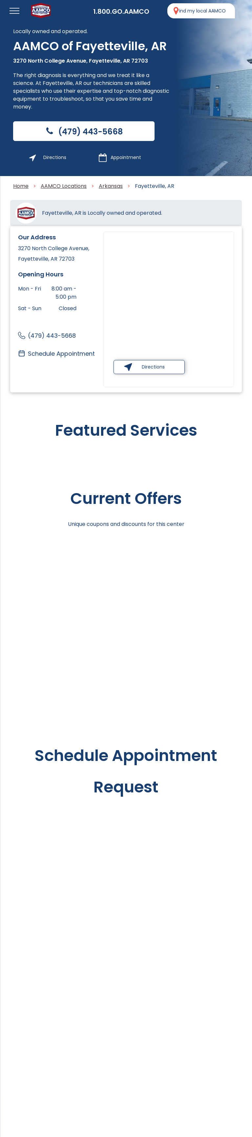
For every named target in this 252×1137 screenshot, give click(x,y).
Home (21, 186)
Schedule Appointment (61, 353)
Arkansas (111, 186)
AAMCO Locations (64, 186)
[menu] (14, 10)
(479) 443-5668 (52, 335)
